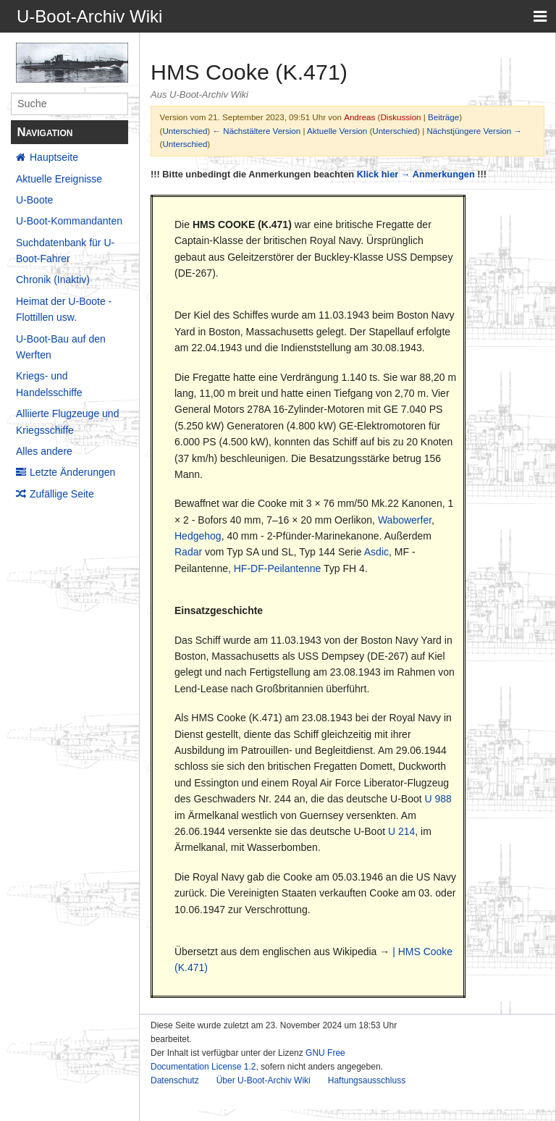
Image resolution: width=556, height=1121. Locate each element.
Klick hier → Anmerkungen (416, 174)
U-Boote (34, 200)
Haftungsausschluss (366, 1080)
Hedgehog (198, 536)
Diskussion (400, 117)
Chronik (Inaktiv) (53, 279)
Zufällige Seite (62, 494)
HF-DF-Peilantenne (277, 568)
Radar (188, 552)
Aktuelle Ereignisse (59, 179)
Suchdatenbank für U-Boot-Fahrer (65, 250)
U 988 (438, 799)
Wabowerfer (404, 520)
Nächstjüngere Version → (474, 130)
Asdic (376, 552)
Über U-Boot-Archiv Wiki (263, 1080)
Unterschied (184, 130)
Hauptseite (54, 157)
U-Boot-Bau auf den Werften (61, 347)
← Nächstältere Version (256, 130)
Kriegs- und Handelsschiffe (49, 384)
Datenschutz (175, 1080)
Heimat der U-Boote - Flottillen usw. (63, 309)
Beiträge (443, 117)
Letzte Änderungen (72, 472)
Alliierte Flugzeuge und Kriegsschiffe (67, 421)
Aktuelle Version (337, 130)
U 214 (401, 831)
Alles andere (44, 451)
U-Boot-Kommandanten (69, 221)
